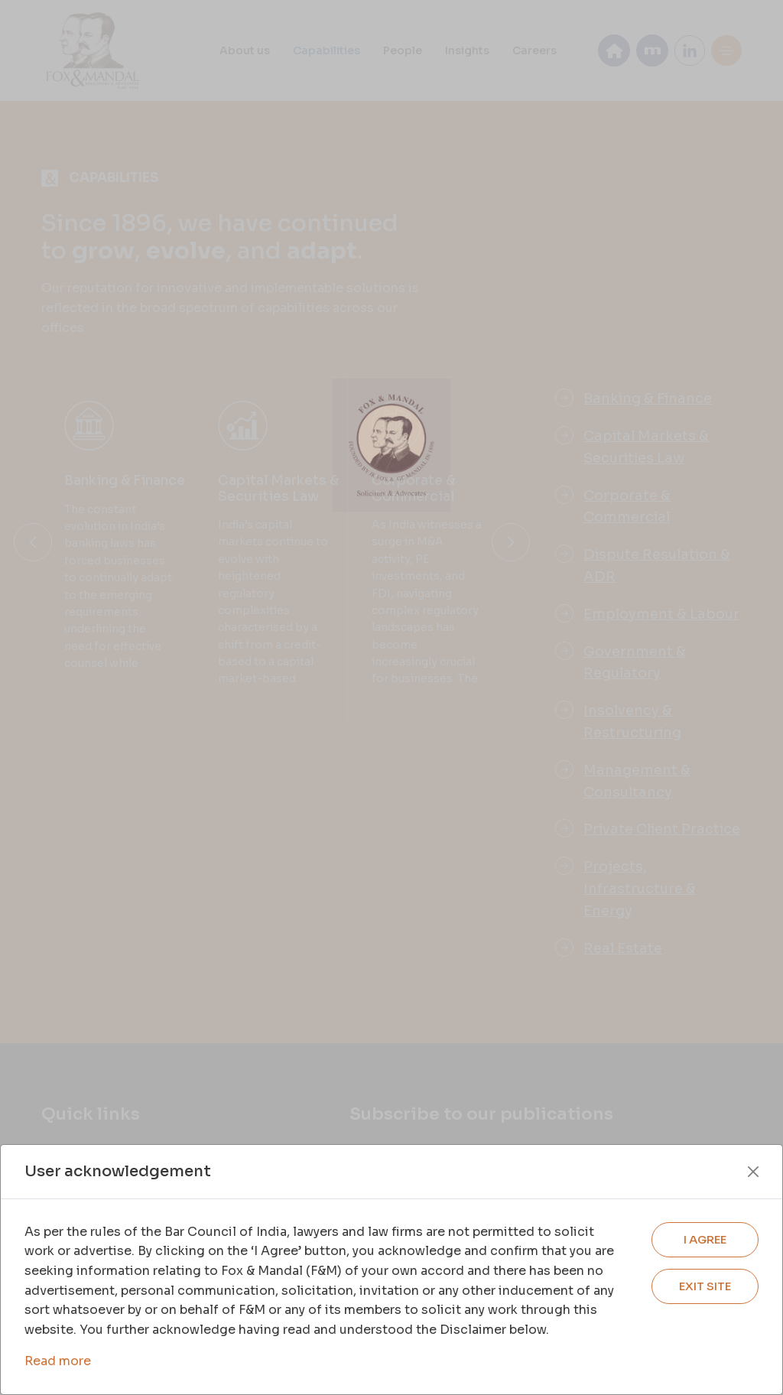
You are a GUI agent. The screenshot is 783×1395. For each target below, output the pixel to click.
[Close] (753, 1171)
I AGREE (705, 1239)
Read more (57, 1361)
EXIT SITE (705, 1286)
